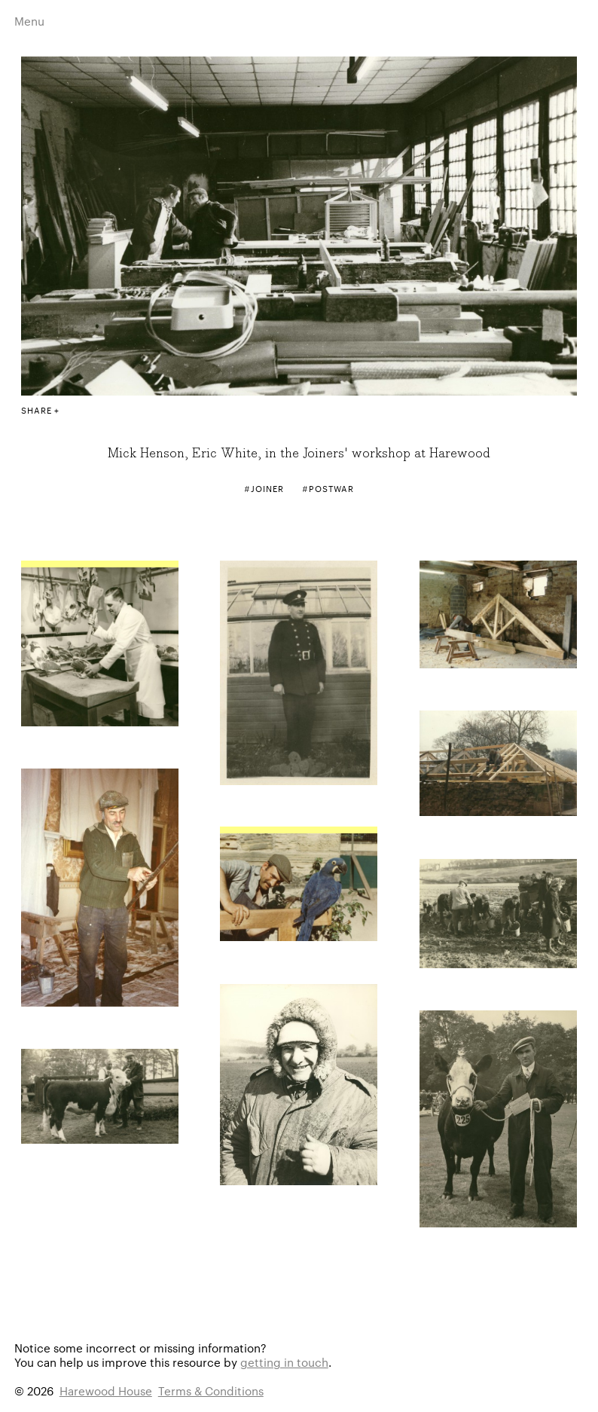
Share (36, 410)
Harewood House (105, 1390)
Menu (29, 21)
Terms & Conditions (211, 1390)
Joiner (267, 488)
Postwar (331, 488)
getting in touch (284, 1362)
